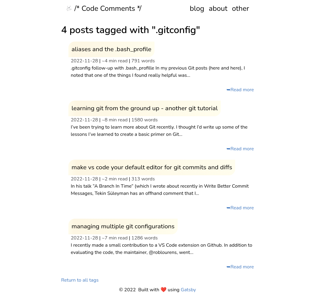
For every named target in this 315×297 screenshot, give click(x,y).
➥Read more (240, 89)
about (218, 8)
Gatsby (188, 289)
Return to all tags (79, 280)
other (240, 8)
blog (197, 8)
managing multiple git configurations (122, 226)
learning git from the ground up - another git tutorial (144, 108)
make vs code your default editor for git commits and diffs (151, 167)
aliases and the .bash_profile (111, 49)
